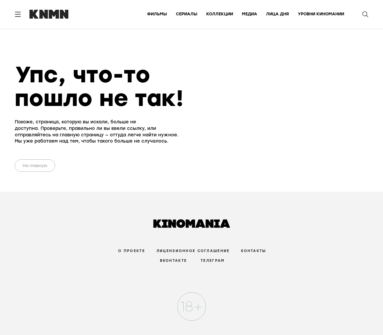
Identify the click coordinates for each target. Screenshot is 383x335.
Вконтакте (173, 261)
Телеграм (212, 261)
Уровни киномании (321, 14)
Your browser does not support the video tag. (208, 104)
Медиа (249, 14)
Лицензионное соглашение (193, 251)
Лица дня (277, 14)
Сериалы (186, 14)
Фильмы (157, 14)
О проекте (131, 251)
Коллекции (219, 14)
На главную (35, 165)
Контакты (253, 251)
